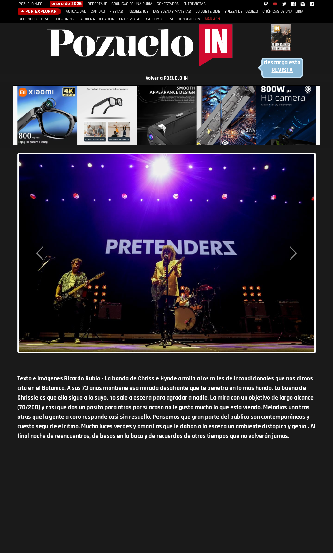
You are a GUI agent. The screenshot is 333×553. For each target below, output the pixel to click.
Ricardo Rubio (82, 379)
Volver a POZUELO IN (167, 78)
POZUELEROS (137, 12)
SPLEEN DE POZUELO (241, 12)
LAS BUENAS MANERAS (172, 12)
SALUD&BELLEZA (159, 19)
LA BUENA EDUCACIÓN (97, 19)
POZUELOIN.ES (30, 4)
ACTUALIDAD (76, 12)
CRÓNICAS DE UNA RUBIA (131, 4)
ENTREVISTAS (194, 4)
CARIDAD (98, 12)
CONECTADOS (168, 4)
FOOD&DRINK (63, 19)
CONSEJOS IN (189, 19)
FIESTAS (116, 12)
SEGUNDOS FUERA (33, 19)
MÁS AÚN (212, 19)
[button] (39, 253)
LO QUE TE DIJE (207, 12)
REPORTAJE (97, 4)
